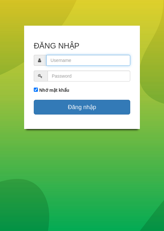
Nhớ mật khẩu (53, 90)
